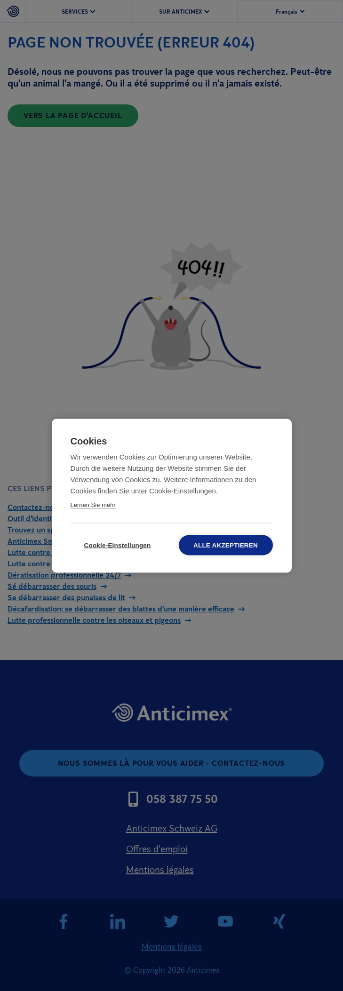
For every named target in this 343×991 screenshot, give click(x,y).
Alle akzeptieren (225, 544)
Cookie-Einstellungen (117, 544)
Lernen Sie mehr (93, 504)
